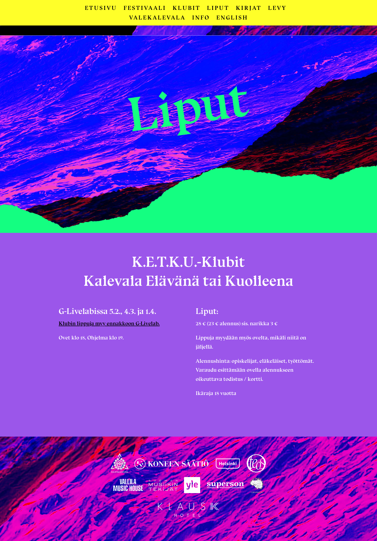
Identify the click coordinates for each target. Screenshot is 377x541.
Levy (277, 8)
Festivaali (145, 8)
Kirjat (249, 8)
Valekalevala (157, 18)
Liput (218, 8)
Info (201, 18)
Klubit (187, 8)
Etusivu (101, 8)
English (232, 18)
